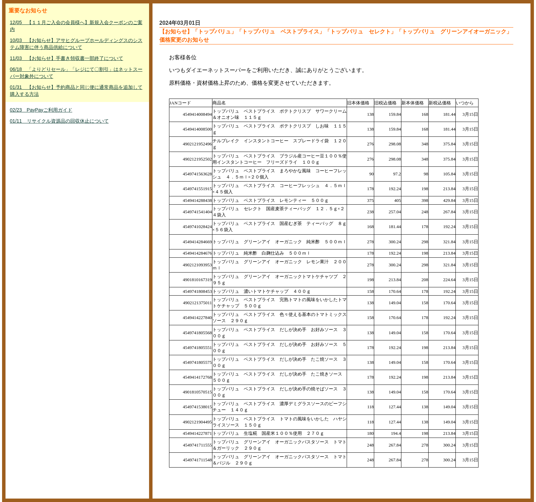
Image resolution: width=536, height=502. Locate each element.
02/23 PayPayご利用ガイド (41, 110)
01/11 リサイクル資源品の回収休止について (59, 121)
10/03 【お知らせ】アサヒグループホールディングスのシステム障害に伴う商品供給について (76, 44)
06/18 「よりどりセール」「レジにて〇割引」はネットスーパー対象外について (76, 72)
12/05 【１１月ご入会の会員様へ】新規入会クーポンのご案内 (76, 26)
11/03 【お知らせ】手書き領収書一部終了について (66, 58)
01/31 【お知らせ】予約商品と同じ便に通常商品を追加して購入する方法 (76, 90)
